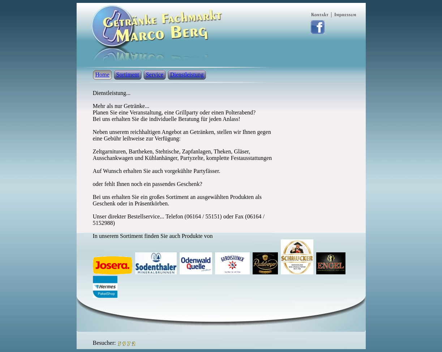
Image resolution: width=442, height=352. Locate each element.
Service (154, 74)
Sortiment (127, 74)
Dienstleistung (186, 74)
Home (102, 74)
